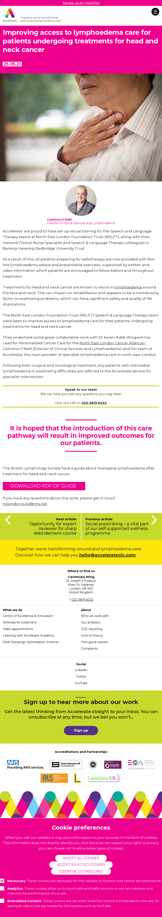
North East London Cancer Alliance (111, 343)
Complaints (89, 648)
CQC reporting (91, 629)
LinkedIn (81, 670)
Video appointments (18, 629)
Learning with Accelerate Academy (28, 635)
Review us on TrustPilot (81, 3)
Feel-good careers (94, 642)
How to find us (92, 635)
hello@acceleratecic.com (107, 555)
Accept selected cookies (81, 865)
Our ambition (90, 622)
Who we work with (95, 616)
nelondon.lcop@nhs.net (25, 504)
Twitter (81, 676)
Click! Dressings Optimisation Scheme (31, 642)
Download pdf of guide (44, 486)
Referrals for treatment (20, 622)
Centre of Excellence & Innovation (28, 616)
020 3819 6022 (82, 600)
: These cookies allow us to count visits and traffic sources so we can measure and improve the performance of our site (76, 891)
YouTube (81, 683)
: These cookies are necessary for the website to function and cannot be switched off (80, 881)
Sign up (81, 730)
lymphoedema (128, 287)
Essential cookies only (81, 871)
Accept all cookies (81, 858)
